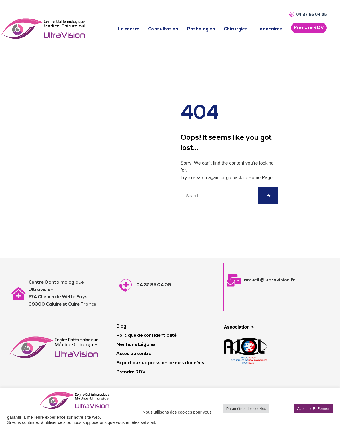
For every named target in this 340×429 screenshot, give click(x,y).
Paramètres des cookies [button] (246, 408)
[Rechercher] (268, 195)
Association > (238, 327)
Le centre (128, 29)
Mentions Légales (136, 344)
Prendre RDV (131, 372)
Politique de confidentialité (146, 335)
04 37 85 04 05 (311, 14)
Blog (121, 326)
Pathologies (201, 29)
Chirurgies (236, 29)
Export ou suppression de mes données (160, 363)
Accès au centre (133, 354)
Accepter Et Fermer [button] (313, 408)
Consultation (163, 29)
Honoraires (269, 29)
